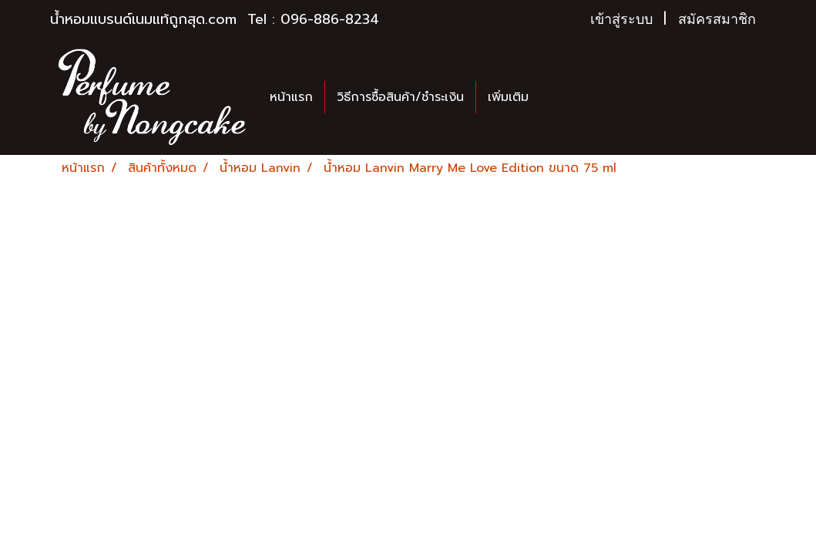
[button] (554, 97)
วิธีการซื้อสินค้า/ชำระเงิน (400, 97)
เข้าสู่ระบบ (621, 19)
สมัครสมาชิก (717, 19)
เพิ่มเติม (508, 97)
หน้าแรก (291, 97)
